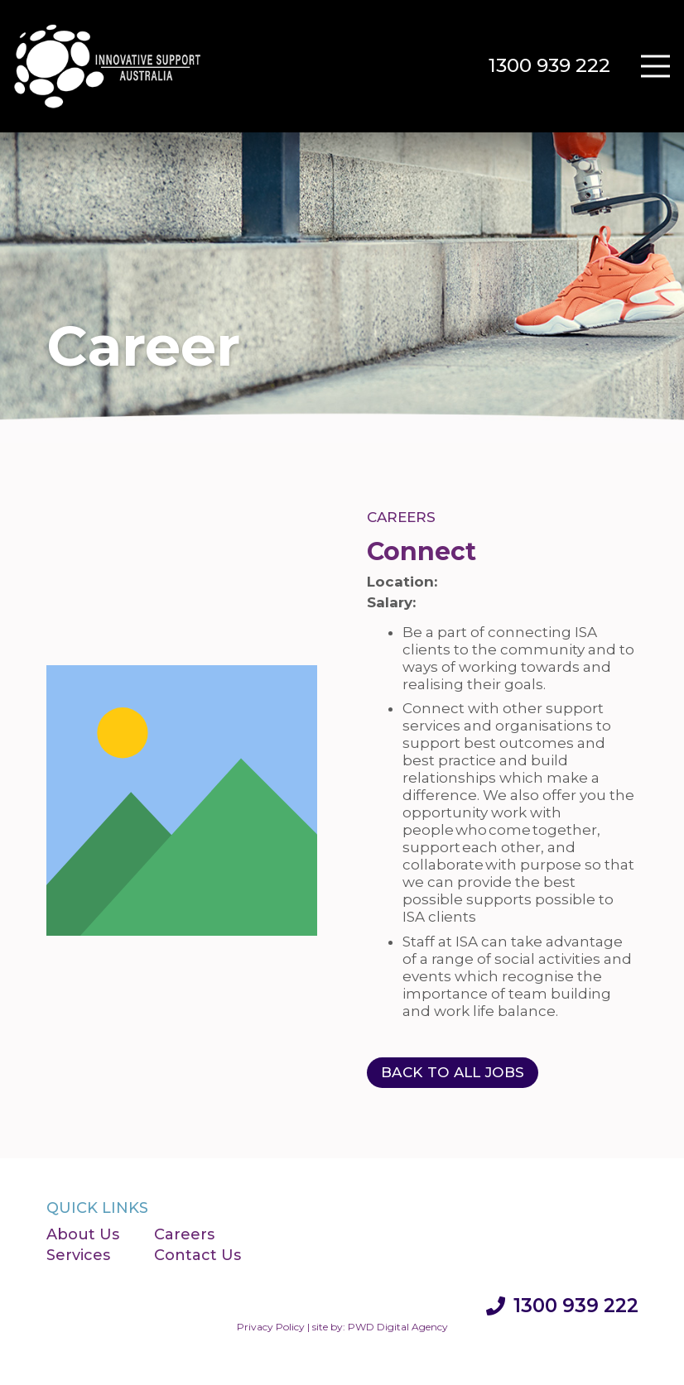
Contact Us (197, 1255)
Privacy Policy (271, 1326)
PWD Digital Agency (398, 1326)
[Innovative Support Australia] (108, 66)
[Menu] (655, 66)
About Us (82, 1234)
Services (78, 1255)
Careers (184, 1234)
